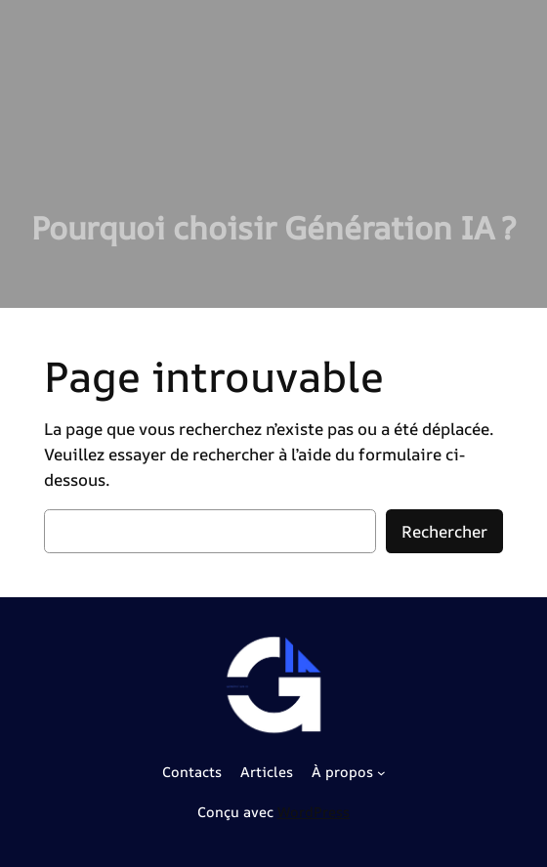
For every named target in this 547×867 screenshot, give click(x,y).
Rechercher (444, 531)
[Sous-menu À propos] (381, 772)
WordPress (313, 811)
